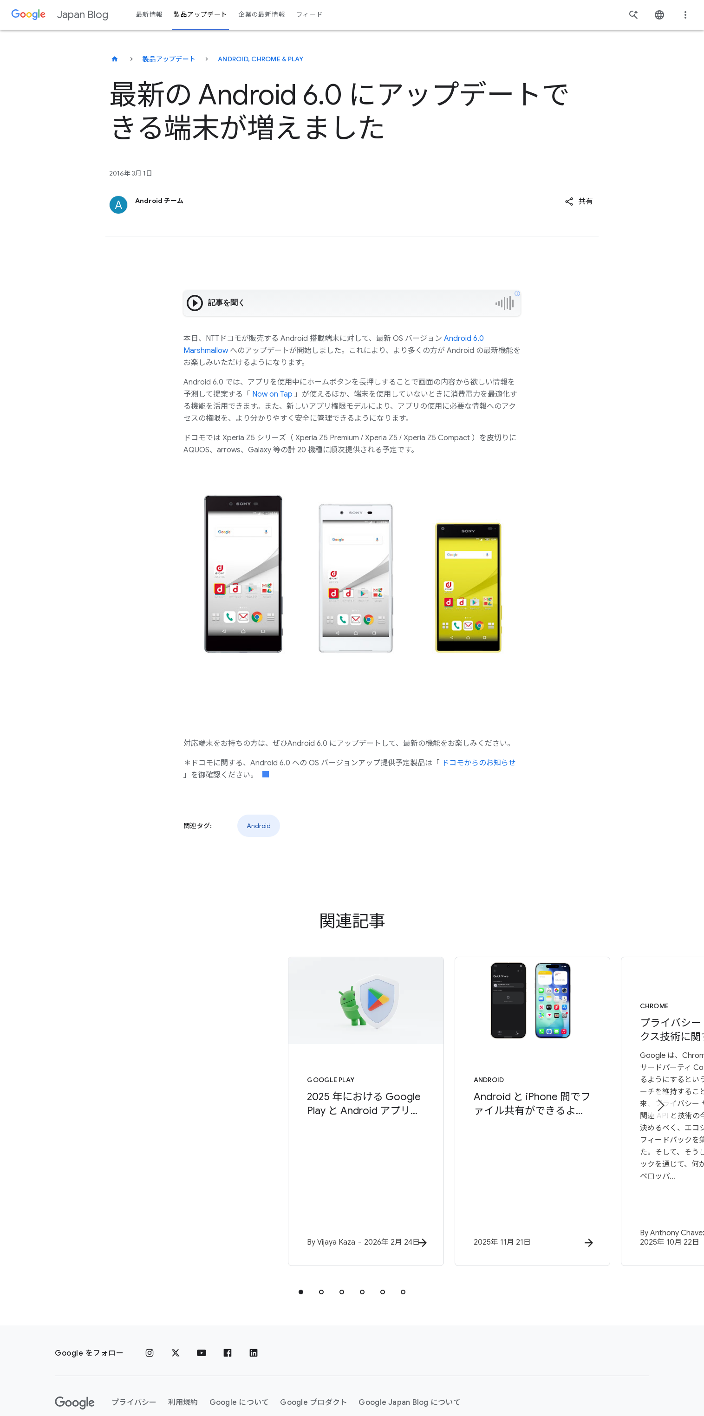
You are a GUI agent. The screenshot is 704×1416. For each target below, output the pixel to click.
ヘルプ (74, 1381)
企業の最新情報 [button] (261, 15)
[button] (579, 201)
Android (259, 826)
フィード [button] (309, 15)
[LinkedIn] (253, 1297)
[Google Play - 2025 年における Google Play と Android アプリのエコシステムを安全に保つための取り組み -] (230, 1084)
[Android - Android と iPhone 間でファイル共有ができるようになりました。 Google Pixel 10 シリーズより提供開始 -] (474, 1084)
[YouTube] (201, 1297)
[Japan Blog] (115, 59)
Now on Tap (272, 394)
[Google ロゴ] (75, 1347)
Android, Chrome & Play (261, 59)
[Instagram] (149, 1297)
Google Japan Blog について (410, 1346)
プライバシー (134, 1346)
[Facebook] (227, 1297)
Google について (239, 1346)
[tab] (301, 1236)
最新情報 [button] (149, 15)
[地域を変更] (179, 1381)
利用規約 (183, 1346)
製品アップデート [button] (200, 15)
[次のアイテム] (660, 1077)
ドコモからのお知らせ (479, 763)
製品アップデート (169, 59)
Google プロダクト (313, 1346)
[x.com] (175, 1297)
